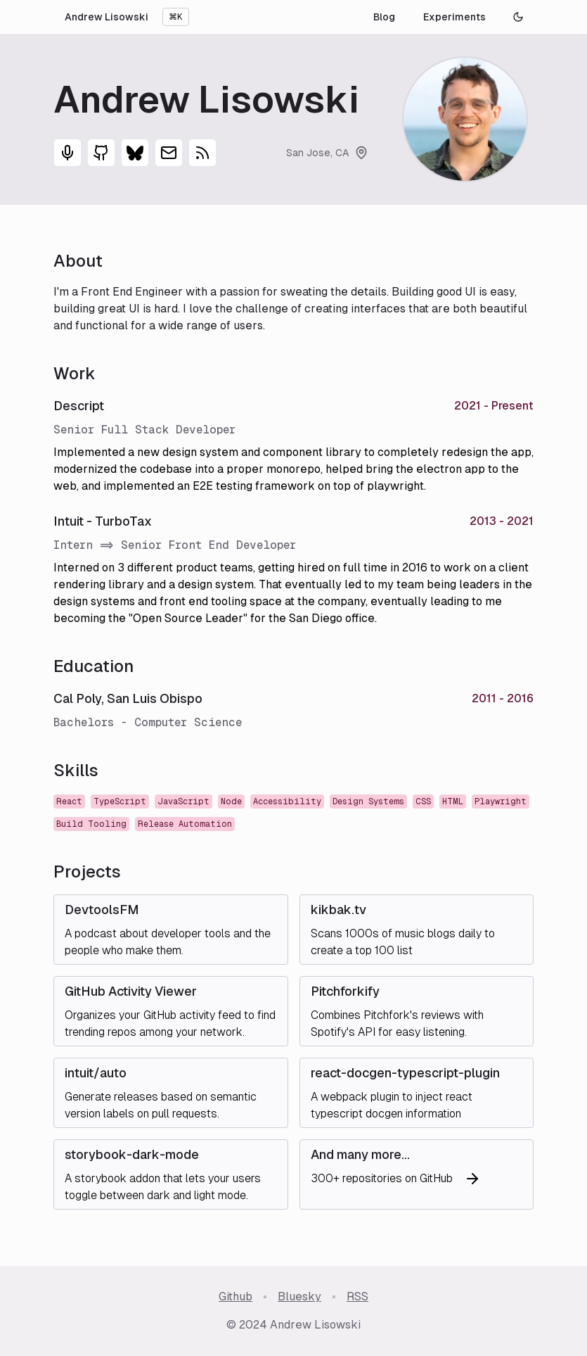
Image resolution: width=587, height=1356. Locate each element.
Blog (384, 17)
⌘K (176, 17)
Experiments (454, 17)
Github (235, 1296)
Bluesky (299, 1296)
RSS (357, 1296)
